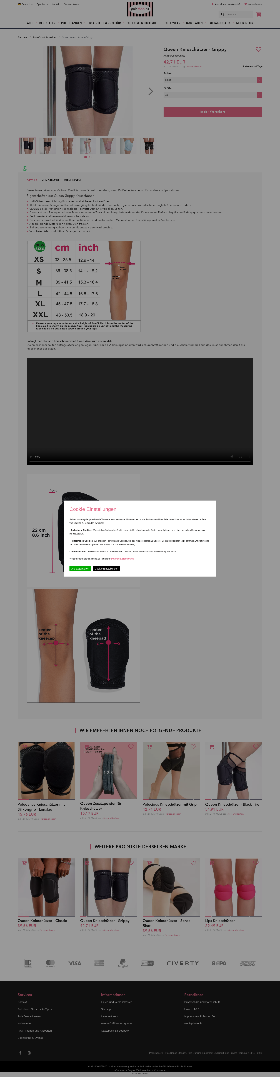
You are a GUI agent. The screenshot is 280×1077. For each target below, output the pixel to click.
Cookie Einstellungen (106, 568)
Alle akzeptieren (80, 568)
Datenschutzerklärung (122, 558)
